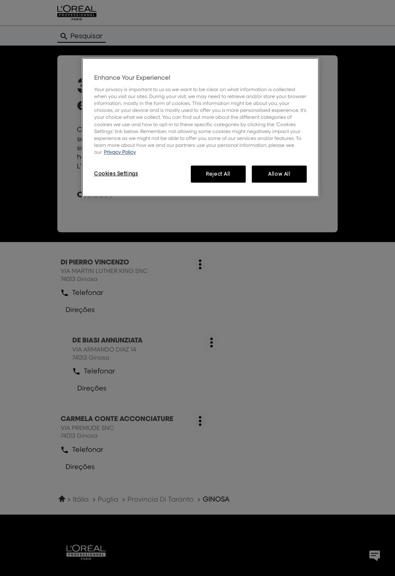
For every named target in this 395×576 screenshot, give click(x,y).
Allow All (279, 174)
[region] (200, 127)
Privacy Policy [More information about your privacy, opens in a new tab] (120, 152)
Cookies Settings (116, 173)
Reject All (218, 174)
